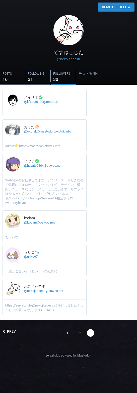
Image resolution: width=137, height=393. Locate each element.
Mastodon (84, 355)
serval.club (53, 355)
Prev (9, 331)
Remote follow (116, 7)
